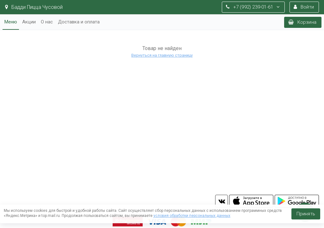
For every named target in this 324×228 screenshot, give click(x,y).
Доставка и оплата (79, 22)
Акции (29, 22)
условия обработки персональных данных (191, 215)
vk (221, 201)
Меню (10, 22)
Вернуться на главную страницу (162, 55)
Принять (305, 214)
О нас (47, 22)
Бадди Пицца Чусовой (34, 7)
